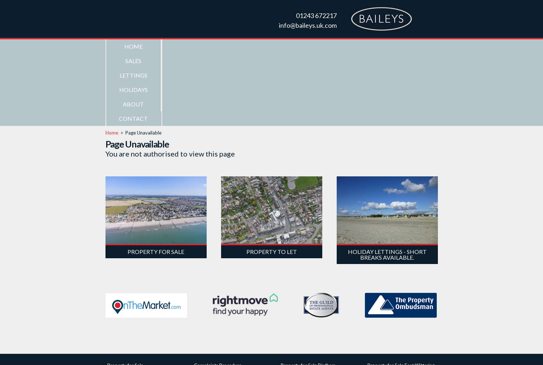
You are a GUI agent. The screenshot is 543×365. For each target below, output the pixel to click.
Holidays (299, 46)
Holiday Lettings (124, 317)
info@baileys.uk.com (308, 25)
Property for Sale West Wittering (402, 309)
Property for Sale (125, 293)
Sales (189, 46)
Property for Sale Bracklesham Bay (317, 301)
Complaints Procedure (217, 293)
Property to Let (123, 309)
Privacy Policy (349, 353)
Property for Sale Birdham (308, 293)
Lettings (244, 46)
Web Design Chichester (306, 353)
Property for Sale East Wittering (401, 293)
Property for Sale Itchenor (394, 301)
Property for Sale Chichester (310, 309)
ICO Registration (211, 301)
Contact (409, 46)
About (354, 46)
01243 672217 (316, 15)
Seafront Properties (128, 301)
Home (133, 46)
